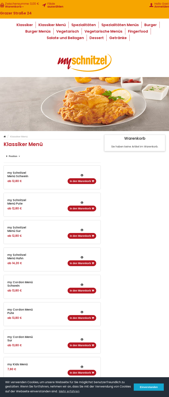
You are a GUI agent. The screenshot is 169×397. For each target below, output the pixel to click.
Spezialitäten (83, 24)
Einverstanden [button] (149, 387)
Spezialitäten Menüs (120, 24)
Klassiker (25, 24)
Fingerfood (138, 31)
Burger (150, 24)
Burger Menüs (38, 31)
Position (13, 156)
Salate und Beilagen (65, 37)
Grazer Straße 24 (16, 13)
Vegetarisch (67, 31)
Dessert (97, 37)
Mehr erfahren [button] (69, 391)
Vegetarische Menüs (103, 31)
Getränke (118, 37)
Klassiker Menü (52, 24)
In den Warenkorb (82, 181)
